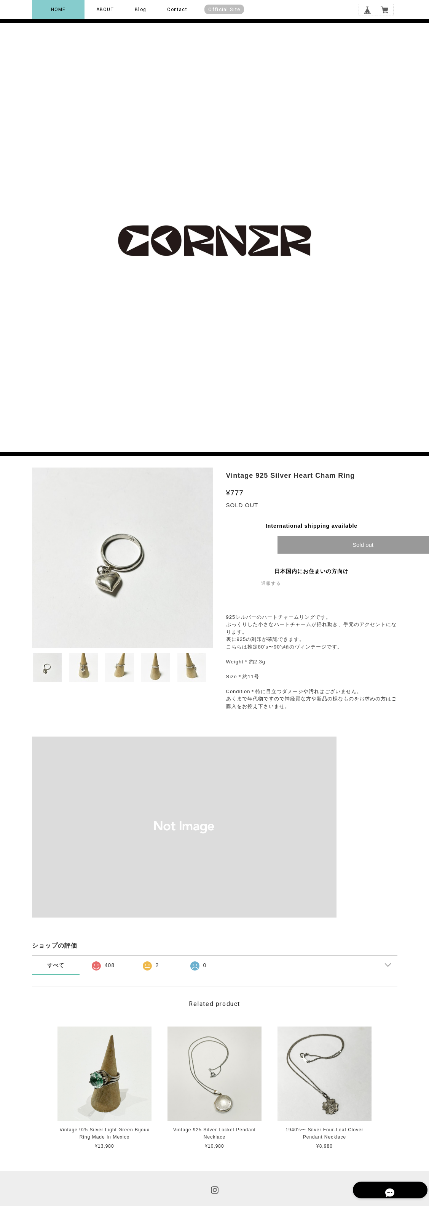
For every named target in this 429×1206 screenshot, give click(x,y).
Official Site (224, 9)
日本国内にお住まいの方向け (311, 571)
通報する (271, 583)
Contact (177, 9)
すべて (55, 965)
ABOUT (105, 9)
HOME (58, 9)
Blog (140, 9)
